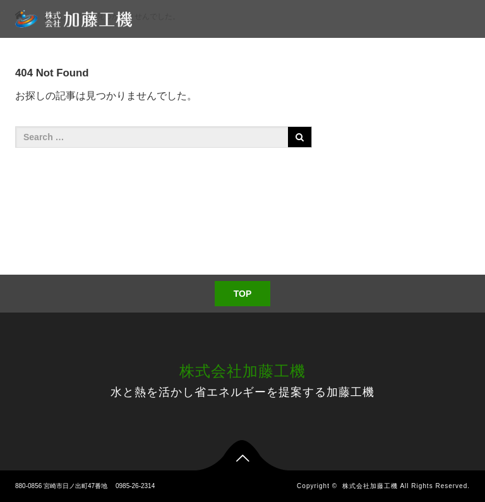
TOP (243, 294)
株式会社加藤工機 (242, 370)
